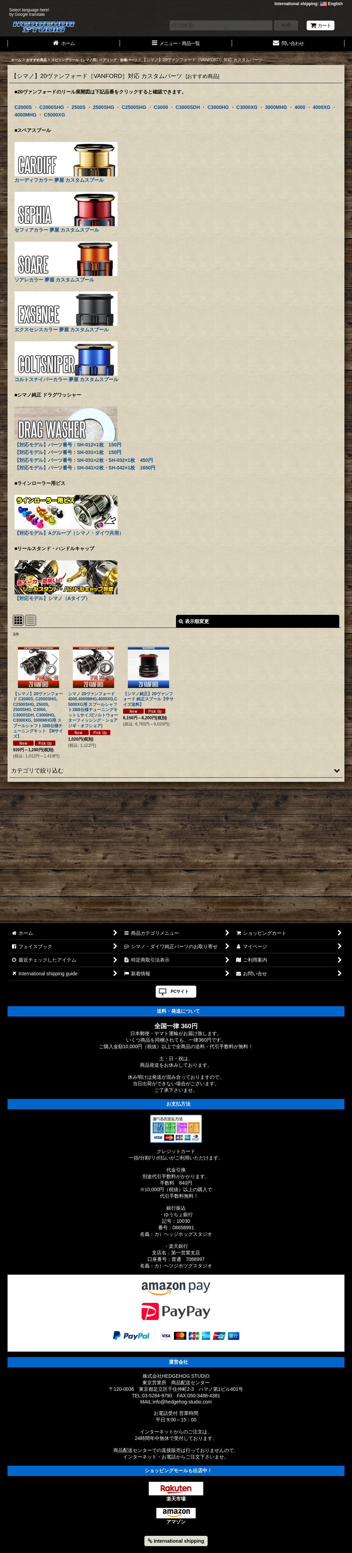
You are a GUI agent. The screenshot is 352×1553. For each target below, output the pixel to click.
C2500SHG (134, 107)
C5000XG (54, 115)
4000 (300, 107)
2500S (79, 107)
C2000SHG (52, 107)
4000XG (322, 107)
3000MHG (276, 107)
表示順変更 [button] (194, 621)
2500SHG (103, 107)
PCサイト (180, 991)
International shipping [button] (176, 1541)
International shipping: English (309, 3)
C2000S (23, 107)
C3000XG (247, 107)
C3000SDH (188, 107)
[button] (176, 770)
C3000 (161, 107)
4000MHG (25, 115)
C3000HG (218, 107)
